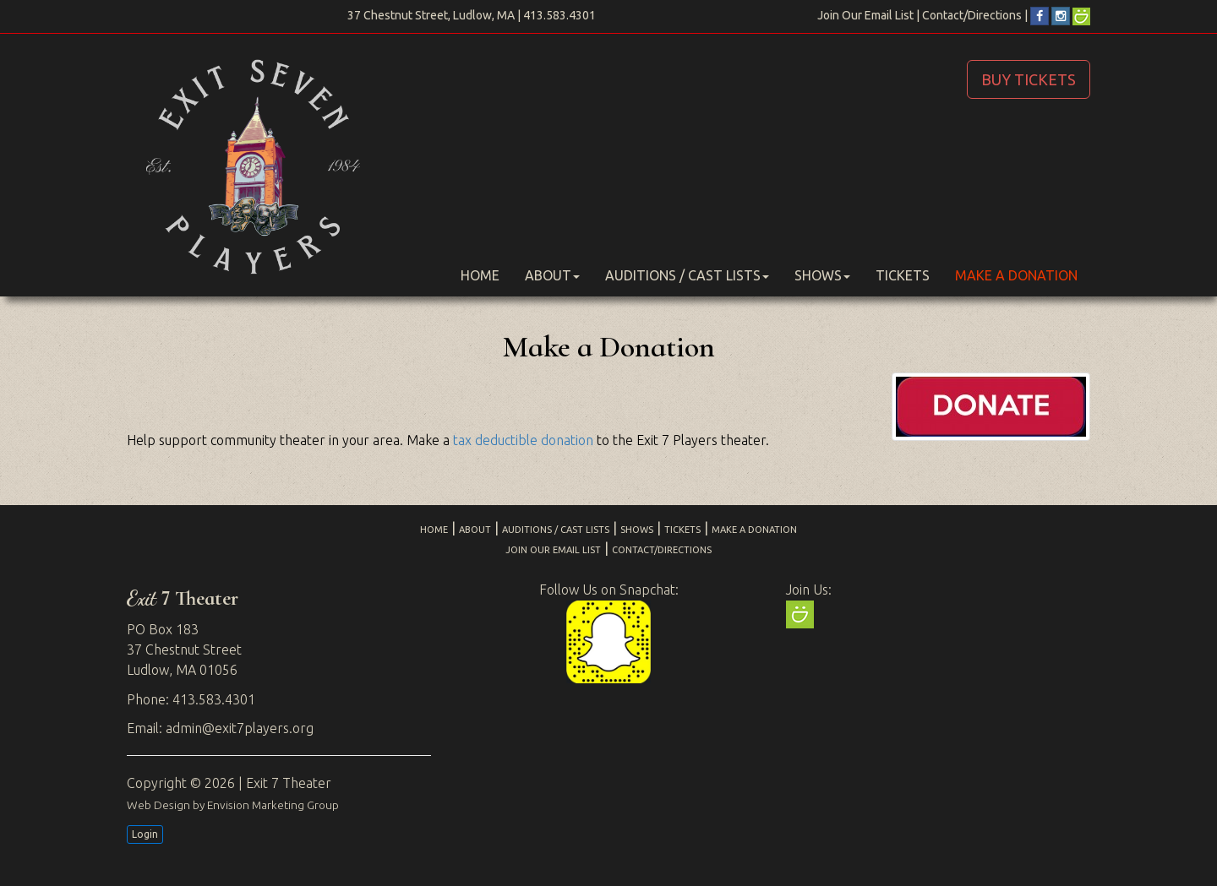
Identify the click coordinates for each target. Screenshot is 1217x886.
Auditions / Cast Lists (687, 275)
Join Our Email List (865, 15)
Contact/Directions (972, 15)
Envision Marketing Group (273, 805)
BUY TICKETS (1028, 79)
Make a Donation (1016, 275)
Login (145, 834)
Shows (822, 275)
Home (480, 275)
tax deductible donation (523, 440)
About (552, 275)
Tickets (903, 275)
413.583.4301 (559, 15)
